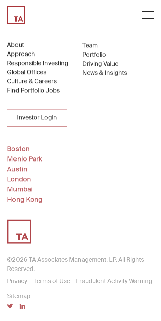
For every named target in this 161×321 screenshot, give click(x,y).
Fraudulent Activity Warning (114, 281)
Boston (18, 149)
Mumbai (20, 189)
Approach (21, 54)
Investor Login (37, 118)
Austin (17, 169)
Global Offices (26, 72)
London (19, 179)
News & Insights (104, 73)
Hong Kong (24, 199)
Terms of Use (51, 281)
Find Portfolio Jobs (33, 90)
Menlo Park (24, 159)
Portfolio (94, 55)
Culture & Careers (32, 81)
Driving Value (100, 64)
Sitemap (18, 296)
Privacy (17, 281)
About (15, 45)
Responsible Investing (37, 63)
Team (90, 46)
